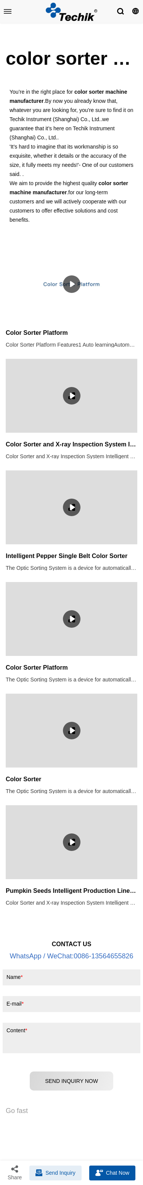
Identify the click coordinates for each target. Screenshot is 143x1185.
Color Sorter (23, 779)
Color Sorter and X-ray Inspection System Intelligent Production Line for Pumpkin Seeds (71, 444)
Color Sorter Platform (37, 332)
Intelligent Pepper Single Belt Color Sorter (66, 556)
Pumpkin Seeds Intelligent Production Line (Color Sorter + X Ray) (71, 891)
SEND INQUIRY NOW (71, 1081)
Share (15, 1172)
